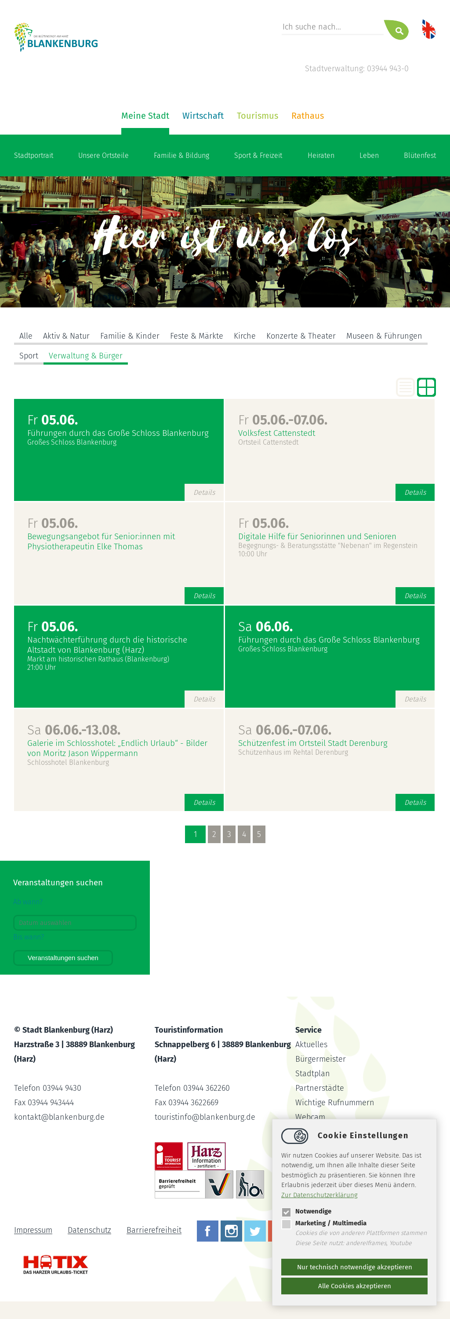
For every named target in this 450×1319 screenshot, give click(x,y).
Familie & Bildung (181, 155)
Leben (369, 155)
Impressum (33, 1230)
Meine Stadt (145, 115)
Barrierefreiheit (154, 1230)
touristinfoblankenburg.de (205, 1117)
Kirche (245, 336)
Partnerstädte (319, 1088)
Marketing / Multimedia (324, 1223)
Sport (28, 356)
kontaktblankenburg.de (59, 1117)
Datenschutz (89, 1230)
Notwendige (306, 1211)
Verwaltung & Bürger (86, 356)
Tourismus (257, 115)
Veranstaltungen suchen (63, 957)
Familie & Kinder (130, 336)
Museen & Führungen (384, 336)
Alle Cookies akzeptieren (354, 1286)
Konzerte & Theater (301, 336)
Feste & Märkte (196, 336)
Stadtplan (312, 1073)
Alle (26, 336)
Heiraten (321, 155)
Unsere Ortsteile (103, 155)
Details (204, 492)
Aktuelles (311, 1044)
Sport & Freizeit (258, 155)
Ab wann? (28, 902)
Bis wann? (28, 937)
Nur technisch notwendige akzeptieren (354, 1267)
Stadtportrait (33, 155)
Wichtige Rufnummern (334, 1102)
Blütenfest (420, 155)
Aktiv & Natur (66, 336)
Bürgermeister (320, 1059)
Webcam (310, 1117)
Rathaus (307, 115)
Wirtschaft (203, 115)
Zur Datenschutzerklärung (319, 1195)
